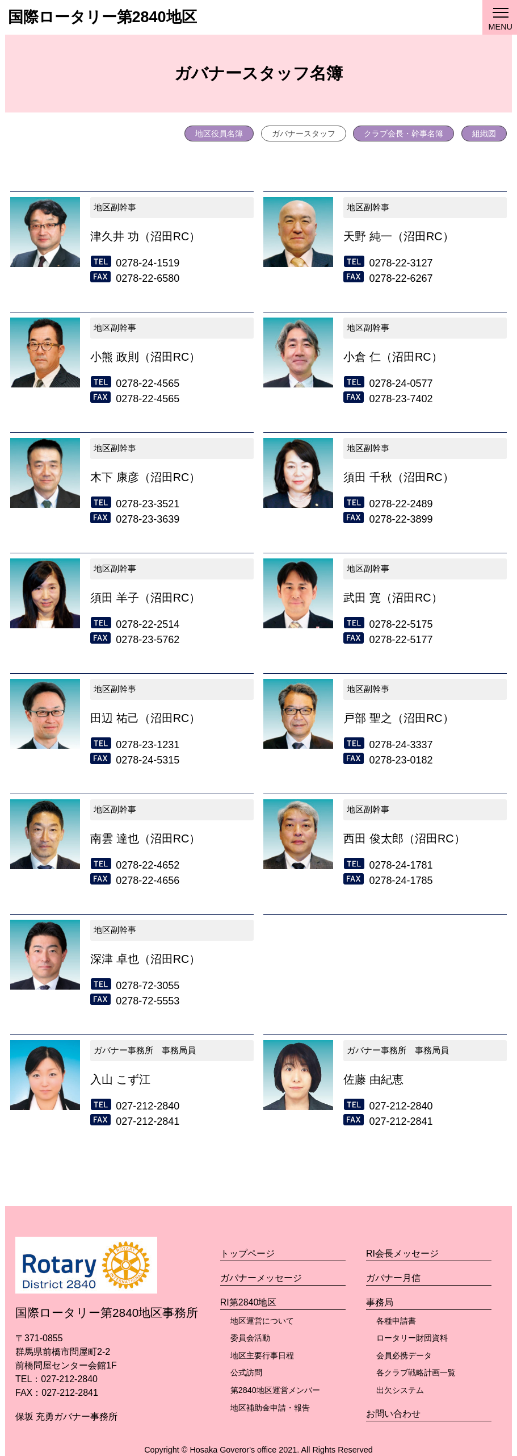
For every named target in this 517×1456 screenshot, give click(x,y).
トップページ (247, 1253)
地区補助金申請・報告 (270, 1407)
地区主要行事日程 (262, 1355)
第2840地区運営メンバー (275, 1390)
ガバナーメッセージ (261, 1278)
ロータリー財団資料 (412, 1337)
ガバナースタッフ (303, 133)
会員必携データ (404, 1355)
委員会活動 (250, 1337)
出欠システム (400, 1390)
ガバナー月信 (393, 1278)
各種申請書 (396, 1320)
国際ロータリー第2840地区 (102, 17)
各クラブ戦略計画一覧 (416, 1372)
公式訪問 (246, 1372)
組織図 (484, 133)
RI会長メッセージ (402, 1253)
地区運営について (262, 1320)
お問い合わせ (393, 1414)
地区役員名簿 (219, 133)
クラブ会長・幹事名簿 (403, 133)
